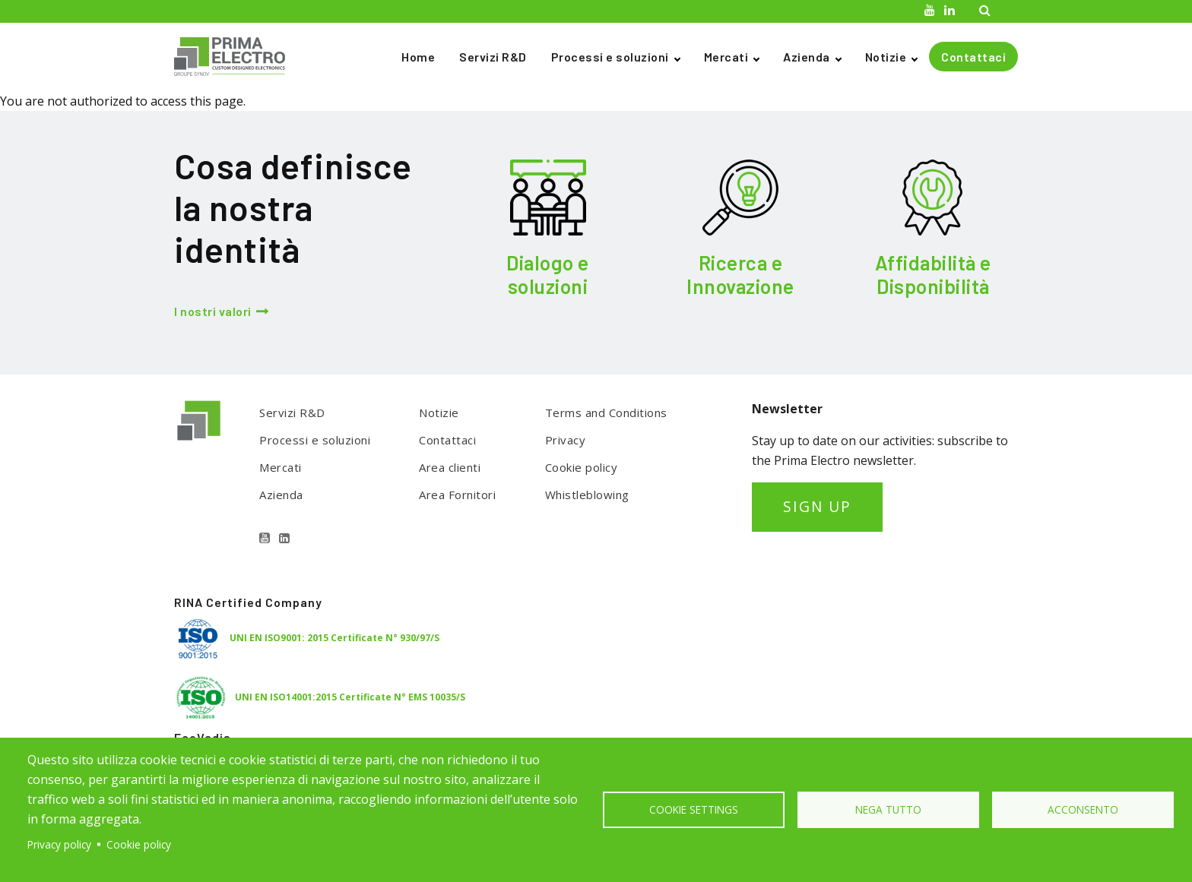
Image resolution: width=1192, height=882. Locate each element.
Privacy (565, 439)
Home (418, 56)
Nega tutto (888, 809)
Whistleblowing (587, 494)
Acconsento (1083, 809)
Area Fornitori (457, 494)
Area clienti (449, 467)
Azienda (806, 56)
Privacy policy (59, 844)
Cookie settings (693, 809)
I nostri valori (213, 311)
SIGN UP (817, 506)
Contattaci (973, 56)
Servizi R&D (493, 56)
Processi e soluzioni (610, 56)
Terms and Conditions (606, 412)
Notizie (886, 56)
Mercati (726, 56)
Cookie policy (581, 467)
